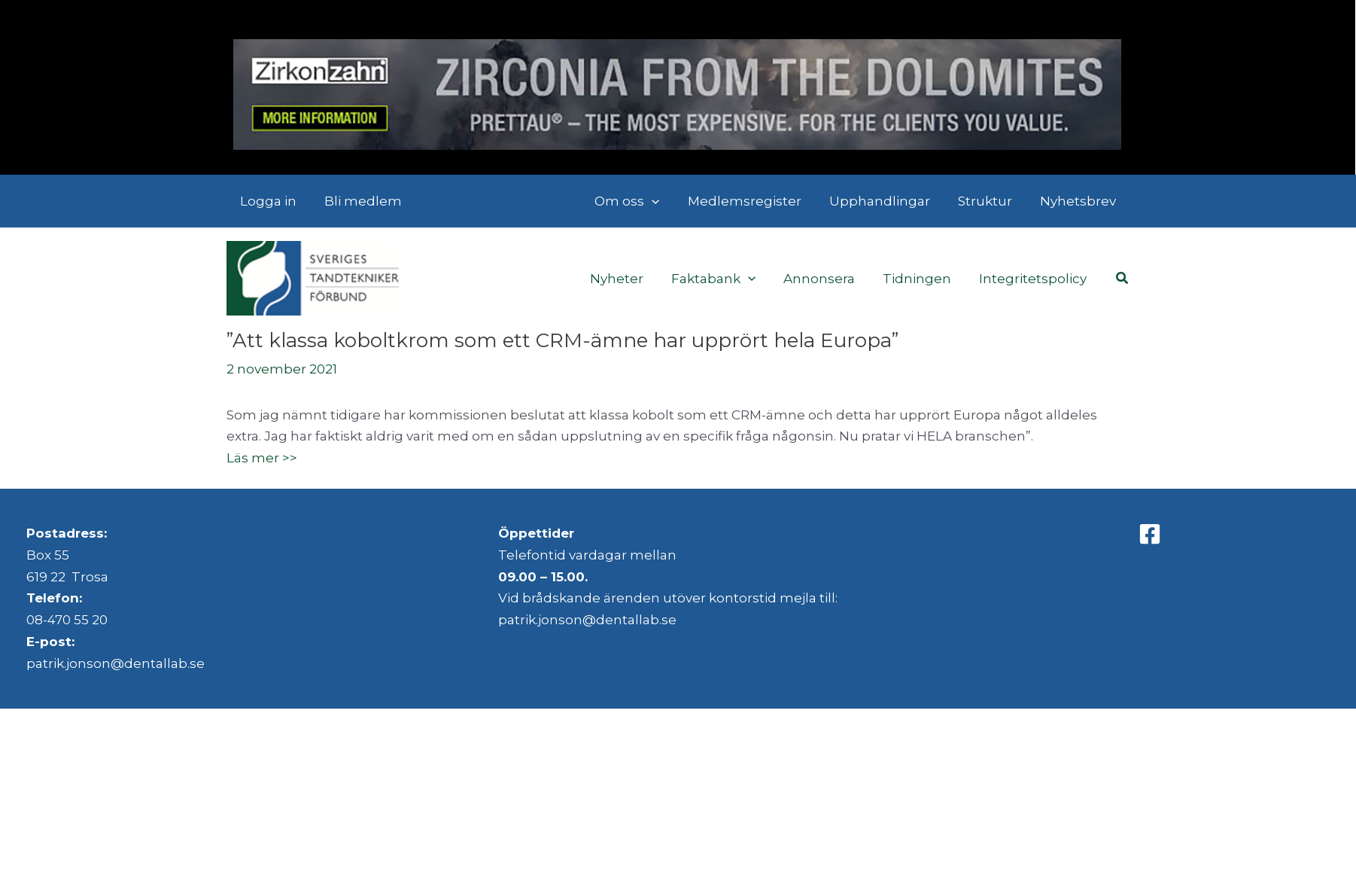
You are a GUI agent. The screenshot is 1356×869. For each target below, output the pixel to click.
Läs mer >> (262, 457)
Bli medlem (360, 201)
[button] (1122, 278)
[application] (662, 201)
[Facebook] (1150, 534)
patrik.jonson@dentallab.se (115, 663)
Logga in (267, 201)
